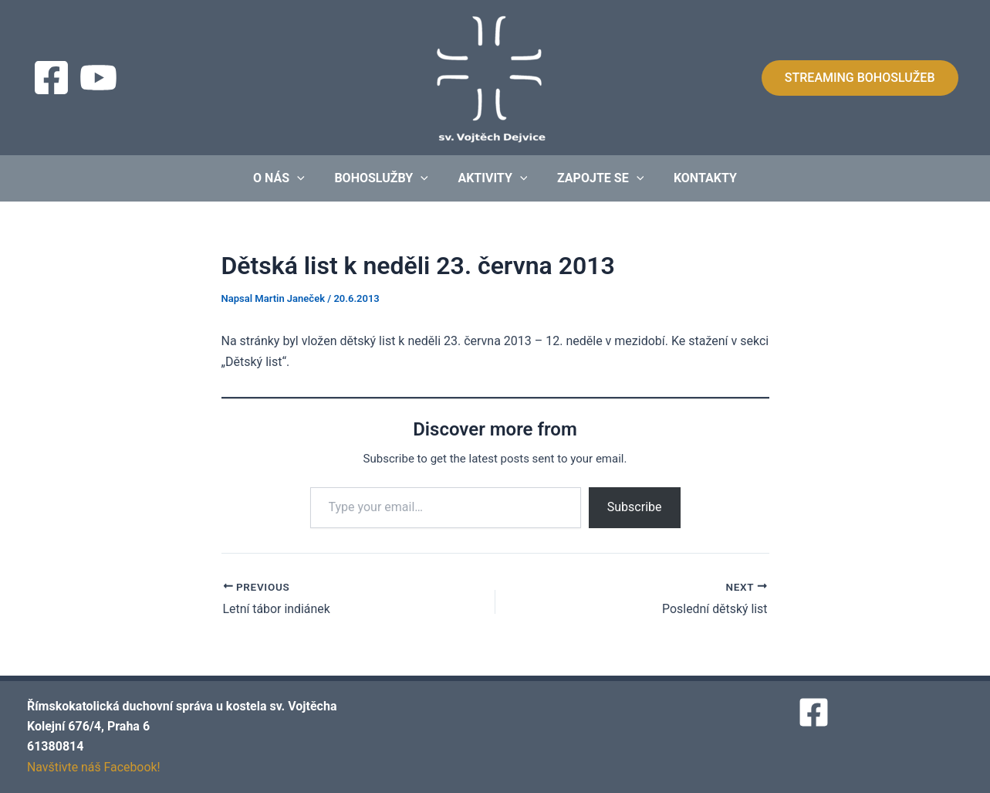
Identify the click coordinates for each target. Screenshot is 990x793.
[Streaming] (98, 78)
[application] (307, 178)
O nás (289, 178)
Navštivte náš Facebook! (94, 767)
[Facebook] (51, 78)
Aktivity (492, 178)
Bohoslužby (386, 178)
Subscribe (634, 507)
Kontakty (695, 178)
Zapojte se (595, 178)
